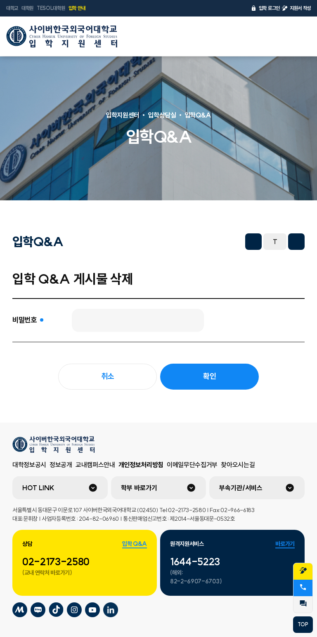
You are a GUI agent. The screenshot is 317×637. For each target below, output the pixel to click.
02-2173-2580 (56, 561)
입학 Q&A (134, 544)
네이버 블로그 (194, 241)
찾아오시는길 (238, 465)
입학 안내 (77, 8)
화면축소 (253, 241)
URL (213, 241)
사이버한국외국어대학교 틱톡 (56, 609)
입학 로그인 (265, 8)
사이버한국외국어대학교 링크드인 (110, 609)
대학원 (27, 8)
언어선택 (278, 36)
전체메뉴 (300, 36)
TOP (303, 624)
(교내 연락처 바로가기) (47, 572)
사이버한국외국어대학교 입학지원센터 (62, 36)
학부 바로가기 (139, 488)
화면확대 (296, 241)
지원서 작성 (296, 8)
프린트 (231, 241)
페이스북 (158, 241)
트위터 (176, 241)
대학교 (12, 8)
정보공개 (61, 465)
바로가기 (285, 544)
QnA (303, 603)
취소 (107, 376)
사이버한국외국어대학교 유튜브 (92, 609)
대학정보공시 (29, 465)
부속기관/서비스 (241, 488)
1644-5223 (195, 561)
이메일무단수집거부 (192, 465)
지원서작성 (303, 570)
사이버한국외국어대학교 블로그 (38, 609)
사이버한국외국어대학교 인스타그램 (74, 609)
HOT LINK (38, 488)
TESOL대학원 (51, 8)
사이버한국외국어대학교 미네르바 (19, 609)
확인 (209, 376)
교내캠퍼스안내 (95, 465)
